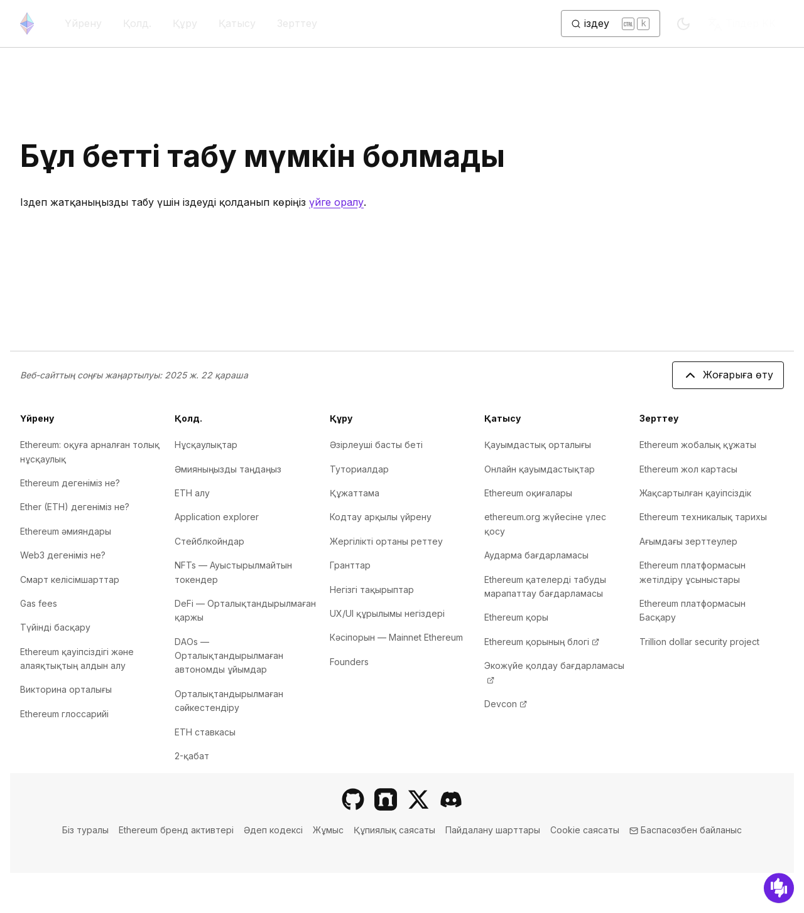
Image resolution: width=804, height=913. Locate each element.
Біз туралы (85, 830)
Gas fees (38, 603)
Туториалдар (359, 469)
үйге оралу (336, 202)
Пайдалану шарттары (492, 830)
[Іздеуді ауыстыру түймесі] (610, 24)
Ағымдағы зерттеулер (688, 541)
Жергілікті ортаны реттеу (386, 541)
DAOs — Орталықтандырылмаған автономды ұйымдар (229, 655)
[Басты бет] (27, 23)
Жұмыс (328, 830)
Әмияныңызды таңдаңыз (228, 469)
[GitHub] (353, 799)
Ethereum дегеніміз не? (70, 483)
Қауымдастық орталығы (537, 444)
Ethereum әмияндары (65, 531)
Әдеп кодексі (273, 830)
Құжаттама (354, 493)
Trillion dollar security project (699, 641)
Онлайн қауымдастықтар (539, 469)
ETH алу (192, 493)
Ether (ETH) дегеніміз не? (74, 506)
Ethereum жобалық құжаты (697, 444)
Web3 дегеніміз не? (63, 555)
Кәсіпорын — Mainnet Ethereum (396, 637)
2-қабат (192, 755)
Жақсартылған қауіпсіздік (695, 493)
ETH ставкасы (205, 732)
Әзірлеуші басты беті (376, 444)
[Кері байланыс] (779, 888)
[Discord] (451, 799)
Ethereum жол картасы (688, 469)
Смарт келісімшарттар (69, 579)
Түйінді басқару (55, 627)
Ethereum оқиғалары (528, 493)
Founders (349, 661)
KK (741, 24)
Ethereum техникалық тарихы (703, 516)
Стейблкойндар (209, 541)
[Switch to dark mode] (683, 24)
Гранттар (350, 565)
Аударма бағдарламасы (536, 555)
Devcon (505, 703)
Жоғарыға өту (728, 375)
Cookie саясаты (584, 830)
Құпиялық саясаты (394, 830)
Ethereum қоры (516, 617)
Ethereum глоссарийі (64, 713)
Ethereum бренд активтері (176, 830)
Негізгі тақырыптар (372, 589)
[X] (418, 799)
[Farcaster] (385, 799)
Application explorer (217, 516)
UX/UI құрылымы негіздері (387, 613)
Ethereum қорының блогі (541, 641)
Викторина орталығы (66, 689)
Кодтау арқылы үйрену (381, 516)
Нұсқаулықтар (206, 444)
